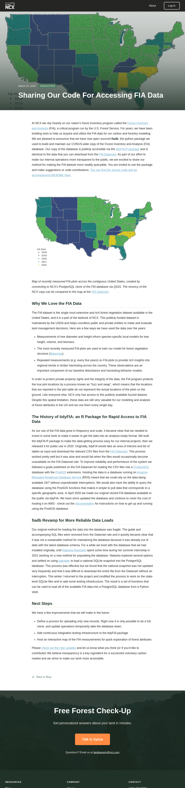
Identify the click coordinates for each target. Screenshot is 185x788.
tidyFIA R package (127, 149)
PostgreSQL (141, 467)
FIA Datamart (107, 154)
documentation (84, 503)
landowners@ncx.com (106, 752)
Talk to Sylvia (92, 739)
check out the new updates (59, 648)
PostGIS (60, 472)
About (152, 5)
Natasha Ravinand (74, 550)
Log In (171, 5)
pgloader (64, 560)
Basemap (56, 353)
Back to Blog (41, 677)
